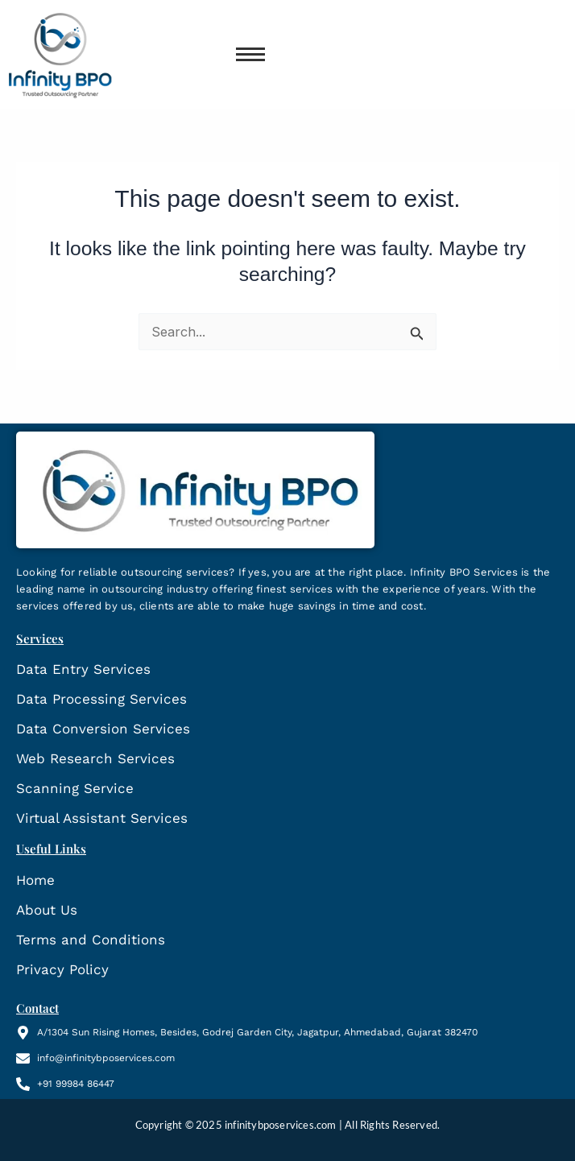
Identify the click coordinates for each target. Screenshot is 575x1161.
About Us (46, 910)
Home (35, 880)
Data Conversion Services (103, 729)
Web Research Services (95, 758)
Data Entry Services (83, 669)
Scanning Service (75, 788)
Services (40, 638)
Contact (37, 1008)
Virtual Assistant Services (102, 818)
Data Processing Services (101, 699)
